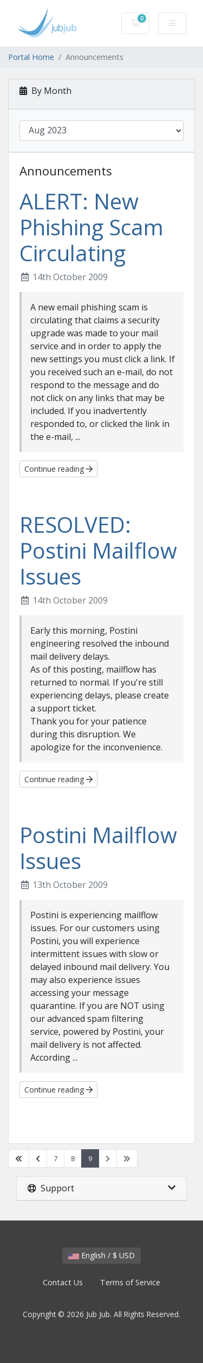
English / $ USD (101, 1255)
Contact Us (63, 1282)
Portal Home (31, 57)
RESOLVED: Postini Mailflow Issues (98, 550)
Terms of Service (130, 1282)
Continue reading (58, 469)
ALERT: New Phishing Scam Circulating (91, 227)
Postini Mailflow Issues (98, 848)
